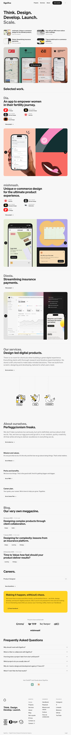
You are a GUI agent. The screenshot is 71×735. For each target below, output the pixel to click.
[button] (57, 3)
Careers (30, 723)
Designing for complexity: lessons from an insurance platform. (25, 539)
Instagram (59, 702)
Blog (29, 713)
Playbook (45, 705)
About (48, 3)
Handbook (45, 702)
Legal (66, 733)
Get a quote (32, 715)
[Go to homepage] (7, 3)
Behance (58, 710)
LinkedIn (58, 707)
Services (42, 3)
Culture (44, 712)
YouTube (58, 715)
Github (58, 713)
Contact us (31, 720)
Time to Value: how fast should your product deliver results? (23, 556)
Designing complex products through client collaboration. (25, 522)
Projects (36, 3)
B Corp (30, 718)
